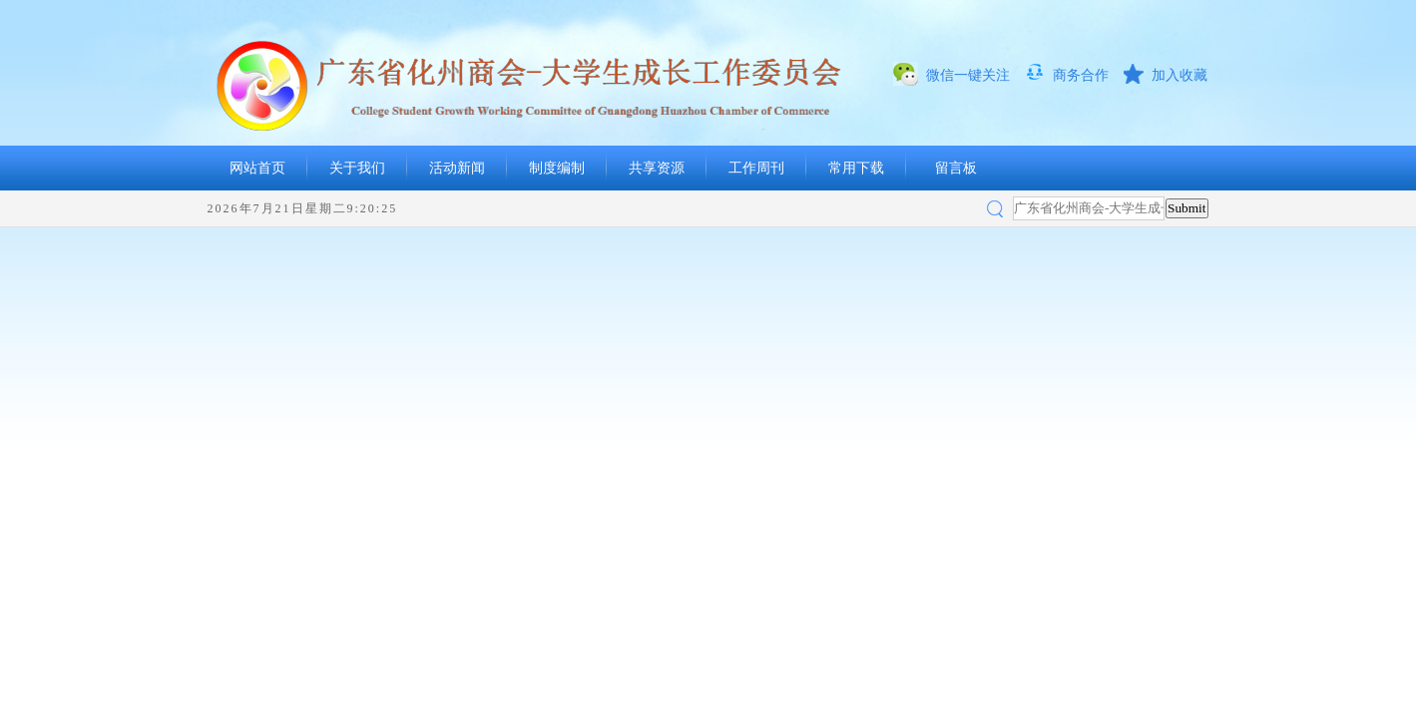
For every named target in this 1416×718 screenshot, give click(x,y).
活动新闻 (457, 168)
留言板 (956, 168)
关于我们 (357, 168)
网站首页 (257, 168)
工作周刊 (756, 168)
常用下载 (856, 168)
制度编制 (557, 168)
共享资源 (657, 168)
